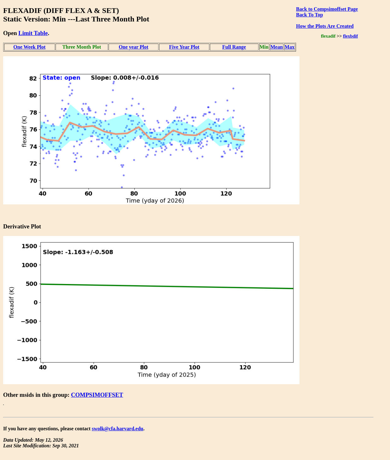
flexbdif (350, 36)
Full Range (234, 47)
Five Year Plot (184, 47)
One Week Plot (29, 47)
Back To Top (309, 14)
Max (289, 47)
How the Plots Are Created (324, 26)
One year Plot (133, 47)
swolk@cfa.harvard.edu (117, 428)
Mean (276, 47)
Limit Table (33, 33)
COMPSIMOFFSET (97, 394)
